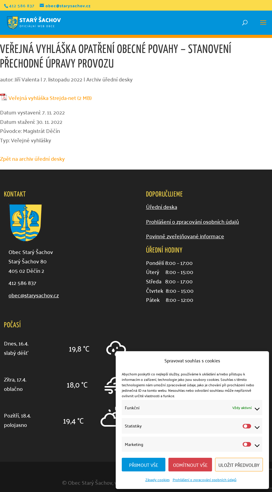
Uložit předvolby (239, 465)
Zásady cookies (157, 479)
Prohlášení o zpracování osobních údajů (205, 479)
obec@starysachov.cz (33, 295)
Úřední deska (161, 207)
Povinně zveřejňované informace (185, 236)
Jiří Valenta (27, 79)
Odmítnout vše (190, 465)
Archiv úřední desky (109, 79)
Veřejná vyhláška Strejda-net (42, 98)
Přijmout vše (143, 465)
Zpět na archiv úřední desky (32, 158)
